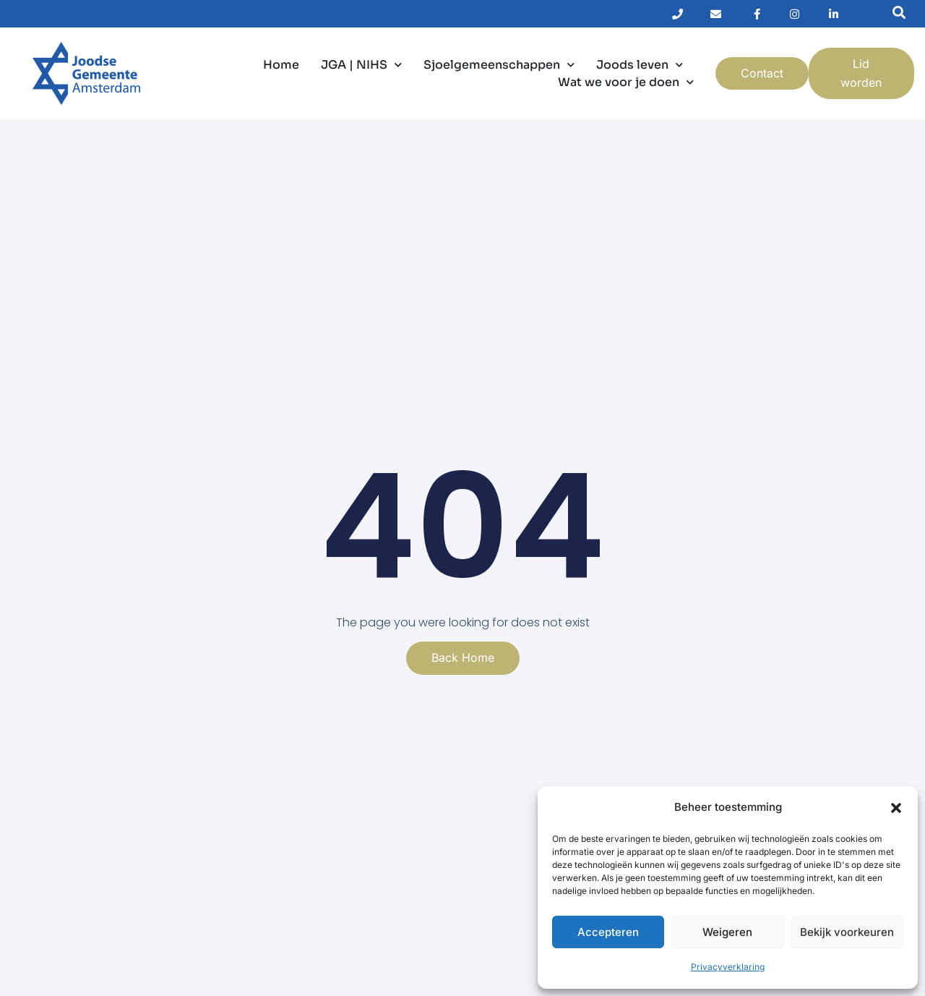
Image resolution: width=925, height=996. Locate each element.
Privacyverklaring (728, 966)
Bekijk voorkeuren (847, 932)
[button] (896, 808)
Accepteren (608, 932)
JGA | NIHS (361, 65)
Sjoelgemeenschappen (499, 65)
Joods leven (639, 65)
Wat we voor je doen (626, 82)
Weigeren (727, 932)
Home (281, 64)
